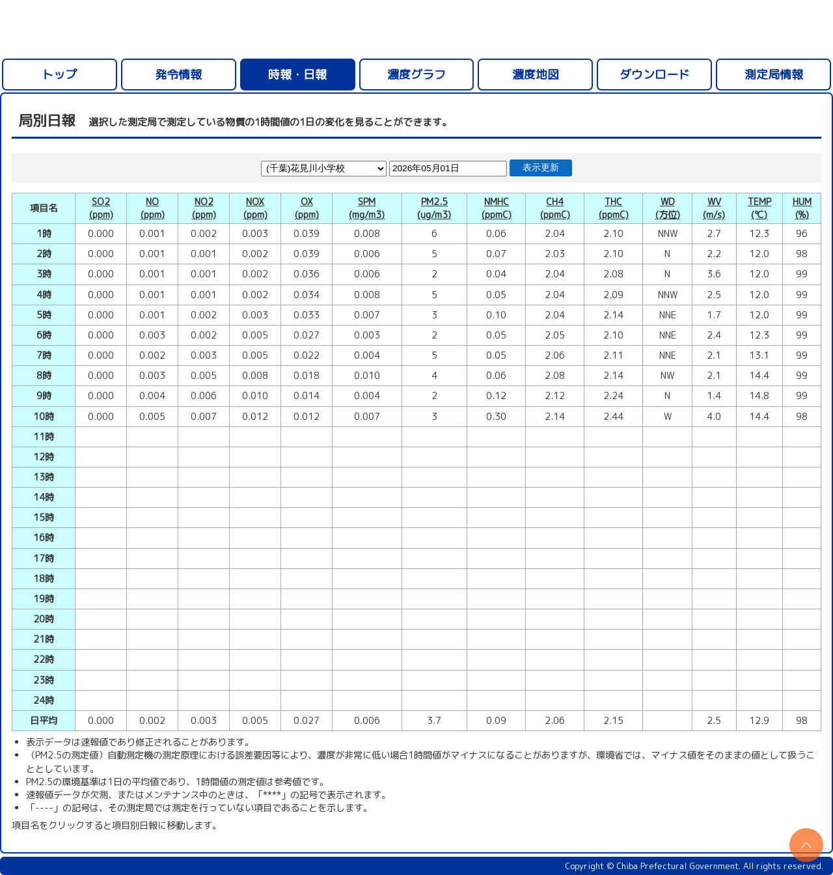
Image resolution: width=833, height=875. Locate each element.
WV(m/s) (714, 208)
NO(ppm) (153, 208)
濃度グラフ (416, 74)
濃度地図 (535, 74)
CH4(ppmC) (555, 208)
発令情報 (178, 74)
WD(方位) (667, 208)
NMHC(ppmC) (497, 208)
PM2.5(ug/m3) (434, 208)
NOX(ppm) (255, 208)
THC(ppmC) (614, 208)
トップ (59, 74)
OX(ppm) (307, 208)
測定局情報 (773, 74)
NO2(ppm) (204, 208)
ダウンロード (655, 74)
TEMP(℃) (759, 208)
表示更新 (541, 168)
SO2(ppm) (101, 208)
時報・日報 (297, 74)
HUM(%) (802, 208)
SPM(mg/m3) (367, 208)
